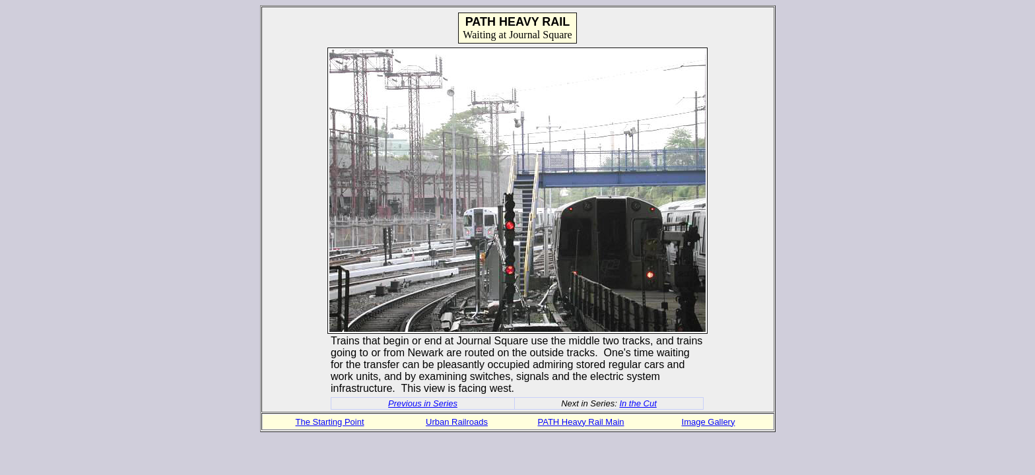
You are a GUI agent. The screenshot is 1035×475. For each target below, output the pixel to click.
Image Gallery (708, 422)
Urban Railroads (457, 422)
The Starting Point (329, 422)
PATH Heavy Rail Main (581, 422)
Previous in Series (422, 403)
